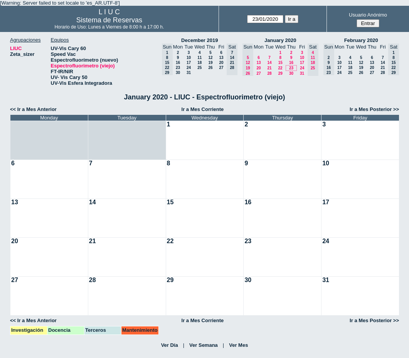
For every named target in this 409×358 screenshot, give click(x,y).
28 (269, 73)
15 (280, 63)
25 (199, 68)
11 (199, 57)
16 (178, 63)
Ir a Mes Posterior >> (374, 109)
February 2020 (361, 40)
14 (269, 63)
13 (221, 57)
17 (189, 63)
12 (210, 57)
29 (280, 73)
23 (178, 68)
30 (178, 73)
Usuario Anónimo (368, 15)
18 (199, 63)
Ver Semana (203, 345)
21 (269, 68)
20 (221, 63)
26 (210, 68)
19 (210, 63)
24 (189, 68)
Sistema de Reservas (109, 20)
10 (189, 57)
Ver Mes (238, 345)
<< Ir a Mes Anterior (33, 109)
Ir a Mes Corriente (203, 109)
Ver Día (169, 345)
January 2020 (280, 40)
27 (221, 68)
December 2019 (199, 40)
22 (280, 68)
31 (189, 73)
